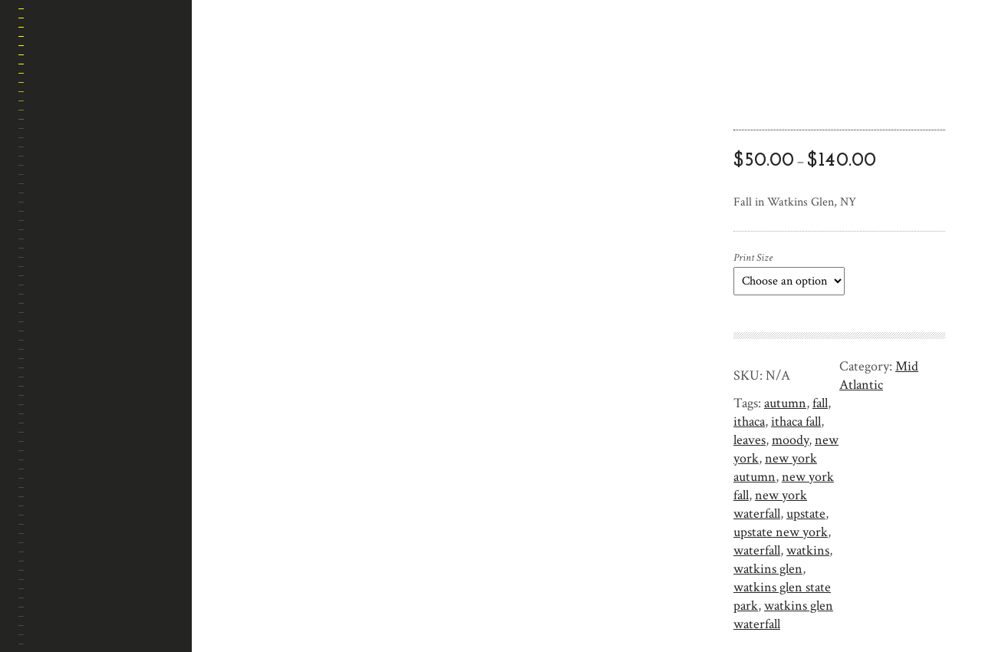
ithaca (749, 421)
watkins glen (767, 569)
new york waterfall (770, 504)
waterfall (756, 550)
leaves (749, 440)
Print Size (753, 258)
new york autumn (775, 467)
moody (790, 440)
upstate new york (780, 532)
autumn (785, 403)
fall (820, 403)
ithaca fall (796, 421)
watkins (807, 550)
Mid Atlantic (878, 375)
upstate (805, 513)
